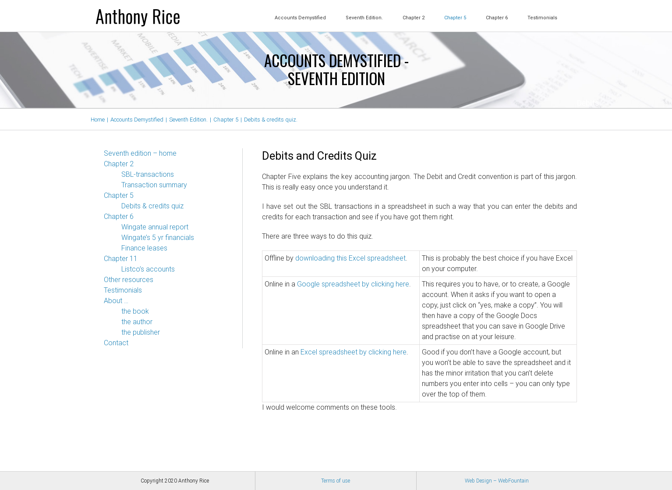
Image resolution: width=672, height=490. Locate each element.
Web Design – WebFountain (497, 481)
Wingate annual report (154, 227)
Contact (116, 343)
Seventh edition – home (140, 153)
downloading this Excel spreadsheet (350, 258)
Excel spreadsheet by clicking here (354, 352)
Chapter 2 (119, 164)
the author (136, 322)
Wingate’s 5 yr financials (157, 237)
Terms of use (335, 481)
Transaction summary (154, 185)
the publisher (140, 332)
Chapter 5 (119, 195)
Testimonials (123, 290)
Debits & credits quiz (152, 206)
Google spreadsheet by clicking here (353, 284)
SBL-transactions (147, 174)
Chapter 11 (121, 258)
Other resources (128, 279)
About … (116, 301)
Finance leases (144, 248)
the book (135, 311)
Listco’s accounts (148, 269)
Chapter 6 (119, 216)
